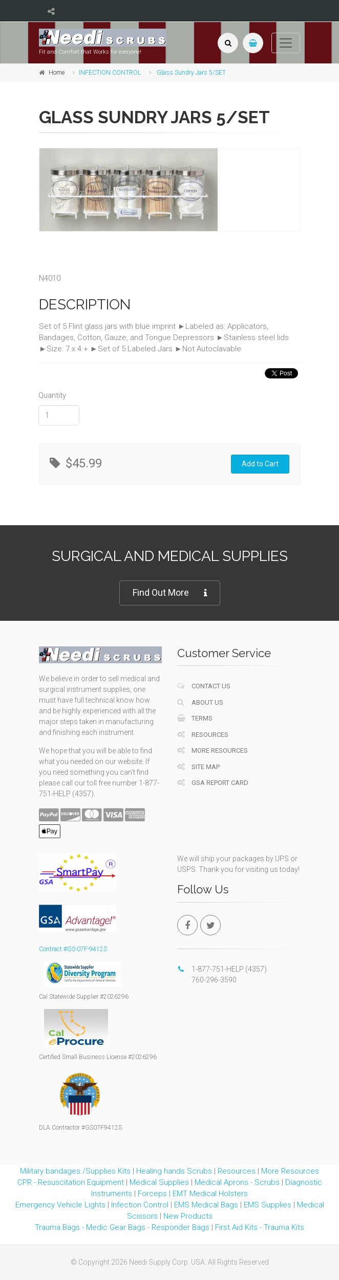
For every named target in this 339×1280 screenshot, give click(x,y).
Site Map (198, 767)
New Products (188, 1216)
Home (57, 72)
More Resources (212, 750)
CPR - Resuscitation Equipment (70, 1182)
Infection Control (139, 1204)
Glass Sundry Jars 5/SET (191, 72)
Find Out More (170, 593)
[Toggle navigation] (285, 43)
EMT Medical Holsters (210, 1193)
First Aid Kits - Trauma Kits (259, 1227)
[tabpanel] (128, 189)
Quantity (52, 395)
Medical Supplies (159, 1182)
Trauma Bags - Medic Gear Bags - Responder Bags (122, 1227)
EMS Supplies (267, 1204)
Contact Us (203, 686)
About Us (200, 702)
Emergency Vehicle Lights (60, 1204)
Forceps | (155, 1193)
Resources (202, 734)
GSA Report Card (212, 783)
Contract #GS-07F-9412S (73, 949)
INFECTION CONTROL (110, 72)
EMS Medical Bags (206, 1204)
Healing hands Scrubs (174, 1171)
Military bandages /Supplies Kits (75, 1171)
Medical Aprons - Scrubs (237, 1182)
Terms (195, 718)
